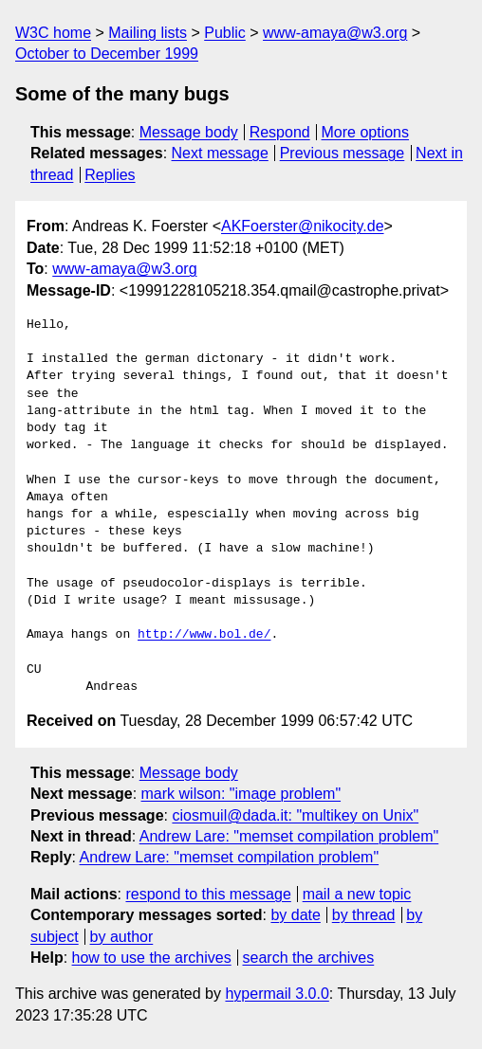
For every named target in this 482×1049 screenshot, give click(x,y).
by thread (364, 915)
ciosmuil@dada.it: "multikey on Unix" (295, 815)
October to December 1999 (106, 53)
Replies (109, 175)
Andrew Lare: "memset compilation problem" (289, 836)
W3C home (53, 33)
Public (225, 33)
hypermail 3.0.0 (276, 994)
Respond (280, 132)
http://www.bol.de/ (204, 634)
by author (122, 937)
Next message (220, 153)
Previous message (342, 153)
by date (295, 915)
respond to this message (207, 894)
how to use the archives (152, 958)
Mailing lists (147, 33)
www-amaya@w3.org (335, 33)
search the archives (309, 958)
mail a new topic (357, 894)
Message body (188, 132)
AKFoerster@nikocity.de (302, 226)
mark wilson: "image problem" (241, 794)
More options (366, 132)
